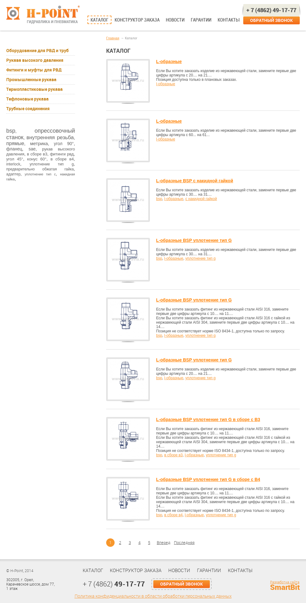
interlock (13, 164)
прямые (15, 143)
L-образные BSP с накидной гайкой (194, 180)
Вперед (163, 542)
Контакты (228, 20)
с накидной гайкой (201, 199)
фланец (14, 148)
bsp (10, 131)
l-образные (165, 84)
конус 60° (37, 159)
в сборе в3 (37, 154)
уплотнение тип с (40, 174)
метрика (39, 143)
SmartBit (285, 587)
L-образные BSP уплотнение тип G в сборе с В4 (208, 479)
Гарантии (201, 20)
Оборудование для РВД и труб (37, 50)
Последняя (184, 542)
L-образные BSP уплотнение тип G (194, 240)
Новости (175, 20)
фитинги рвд (62, 154)
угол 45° (14, 159)
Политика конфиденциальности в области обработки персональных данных (153, 596)
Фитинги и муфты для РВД (34, 69)
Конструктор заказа (137, 20)
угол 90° (64, 143)
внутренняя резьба (50, 137)
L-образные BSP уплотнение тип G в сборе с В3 (208, 419)
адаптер (13, 174)
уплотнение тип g (52, 164)
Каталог (99, 20)
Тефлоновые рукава (27, 98)
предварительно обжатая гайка (40, 169)
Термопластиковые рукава (34, 89)
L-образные (169, 61)
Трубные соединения (28, 108)
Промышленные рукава (31, 79)
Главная (112, 38)
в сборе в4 (62, 159)
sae (32, 148)
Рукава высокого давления (34, 60)
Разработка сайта (284, 582)
